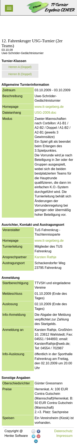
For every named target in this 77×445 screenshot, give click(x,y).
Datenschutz (63, 431)
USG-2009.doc (45, 112)
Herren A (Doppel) (19, 67)
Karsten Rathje (45, 257)
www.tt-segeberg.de (49, 106)
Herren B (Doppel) (20, 74)
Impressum (64, 435)
